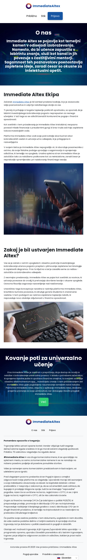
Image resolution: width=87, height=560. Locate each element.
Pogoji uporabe (30, 554)
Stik (43, 16)
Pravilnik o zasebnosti (53, 554)
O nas (34, 430)
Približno (31, 16)
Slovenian (64, 557)
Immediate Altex (21, 101)
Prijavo (55, 16)
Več (43, 402)
